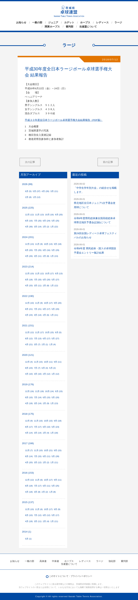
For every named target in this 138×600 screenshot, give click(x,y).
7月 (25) (38, 221)
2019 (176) (28, 384)
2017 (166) (28, 443)
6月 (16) (46, 250)
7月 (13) (38, 338)
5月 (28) (55, 456)
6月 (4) (45, 368)
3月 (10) (38, 374)
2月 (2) (46, 227)
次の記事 (30, 162)
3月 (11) (54, 191)
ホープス (85, 22)
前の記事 (108, 162)
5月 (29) (55, 250)
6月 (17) (46, 309)
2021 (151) (28, 325)
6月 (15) (46, 397)
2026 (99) (27, 184)
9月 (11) (57, 362)
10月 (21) (48, 450)
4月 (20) (29, 462)
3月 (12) (38, 462)
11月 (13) (39, 215)
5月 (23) (55, 427)
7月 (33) (38, 280)
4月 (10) (29, 374)
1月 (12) (36, 197)
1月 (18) (54, 433)
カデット (69, 22)
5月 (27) (55, 280)
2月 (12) (46, 374)
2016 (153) (28, 472)
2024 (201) (28, 237)
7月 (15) (38, 456)
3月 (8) (37, 492)
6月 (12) (46, 515)
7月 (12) (38, 515)
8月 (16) (29, 221)
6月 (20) (46, 280)
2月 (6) (46, 315)
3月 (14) (38, 227)
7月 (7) (37, 368)
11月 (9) (39, 244)
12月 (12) (29, 215)
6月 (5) (28, 191)
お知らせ (21, 22)
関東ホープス (52, 26)
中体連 (55, 561)
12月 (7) (29, 450)
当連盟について (88, 26)
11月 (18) (39, 391)
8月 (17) (29, 427)
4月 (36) (29, 227)
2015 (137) (28, 502)
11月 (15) (38, 362)
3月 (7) (37, 344)
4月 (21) (29, 344)
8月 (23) (29, 368)
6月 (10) (46, 427)
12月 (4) (29, 362)
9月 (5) (58, 332)
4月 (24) (29, 315)
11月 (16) (38, 421)
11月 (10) (38, 450)
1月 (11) (54, 315)
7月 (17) (38, 427)
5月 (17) (55, 515)
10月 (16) (49, 215)
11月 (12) (39, 273)
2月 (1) (45, 344)
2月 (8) (28, 197)
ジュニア (53, 22)
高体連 (43, 561)
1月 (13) (54, 256)
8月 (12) (29, 338)
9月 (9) (57, 509)
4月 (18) (29, 403)
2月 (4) (46, 433)
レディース (102, 22)
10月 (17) (49, 273)
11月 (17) (39, 332)
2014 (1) (26, 531)
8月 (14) (29, 456)
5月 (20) (55, 309)
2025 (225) (28, 207)
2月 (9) (46, 403)
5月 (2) (52, 368)
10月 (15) (49, 332)
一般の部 (37, 22)
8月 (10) (29, 397)
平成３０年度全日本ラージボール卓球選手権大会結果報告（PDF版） (64, 120)
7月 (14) (38, 397)
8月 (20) (29, 250)
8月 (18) (29, 280)
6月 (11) (46, 456)
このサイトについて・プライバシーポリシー (70, 576)
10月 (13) (48, 244)
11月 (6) (39, 480)
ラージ (118, 22)
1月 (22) (54, 227)
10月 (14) (49, 391)
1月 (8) (52, 492)
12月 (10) (29, 273)
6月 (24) (46, 221)
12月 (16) (29, 391)
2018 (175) (28, 414)
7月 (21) (38, 309)
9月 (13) (59, 273)
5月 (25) (55, 221)
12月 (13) (29, 244)
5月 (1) (28, 539)
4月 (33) (29, 285)
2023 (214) (28, 266)
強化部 (112, 561)
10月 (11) (48, 362)
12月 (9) (29, 421)
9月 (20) (59, 215)
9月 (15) (59, 391)
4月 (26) (45, 191)
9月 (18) (57, 244)
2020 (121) (28, 355)
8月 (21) (29, 309)
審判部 (69, 26)
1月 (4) (52, 344)
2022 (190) (28, 296)
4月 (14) (29, 433)
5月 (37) (36, 191)
